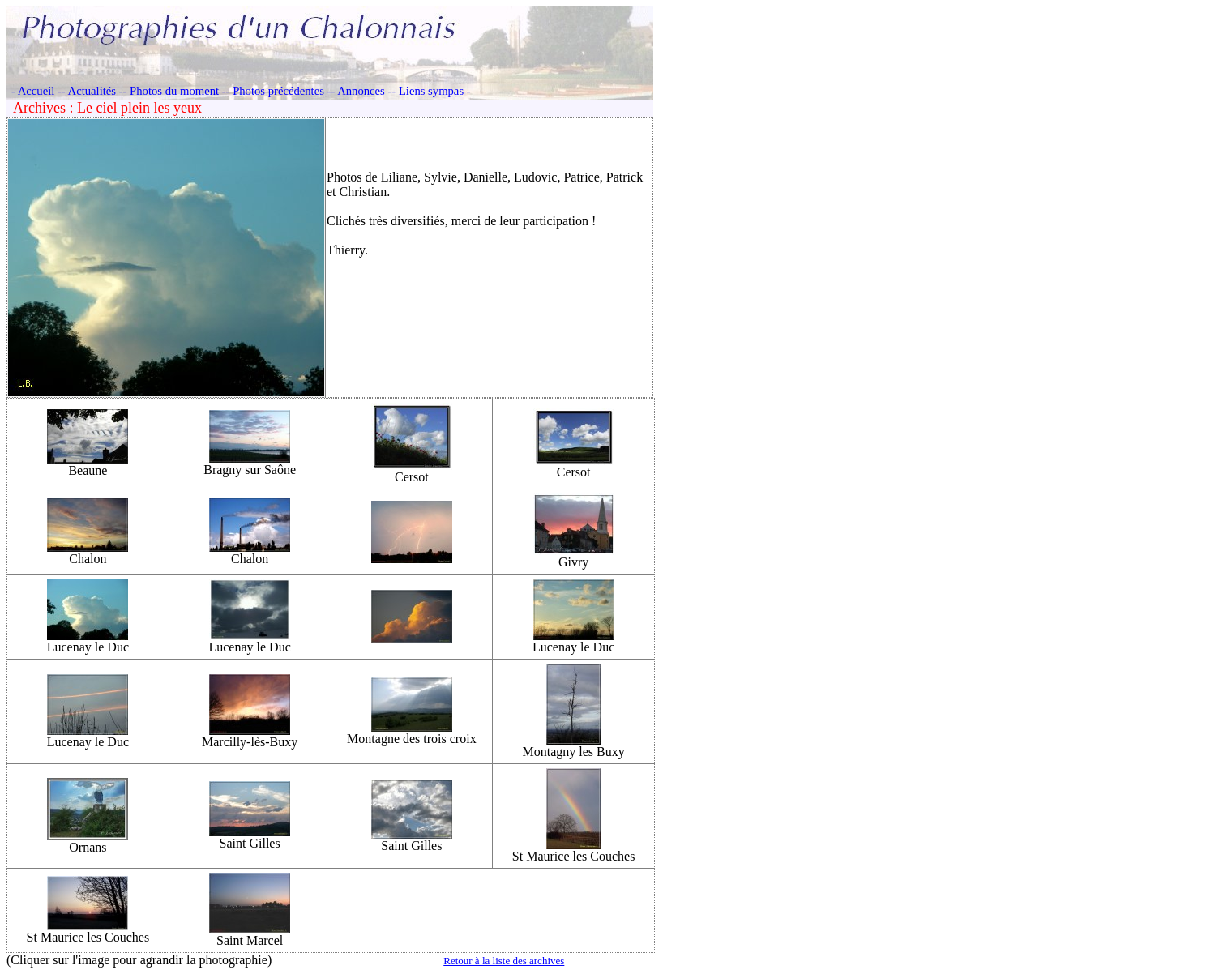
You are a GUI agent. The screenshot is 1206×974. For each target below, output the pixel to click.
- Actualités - (92, 90)
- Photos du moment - (174, 90)
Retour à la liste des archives (503, 961)
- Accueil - (36, 90)
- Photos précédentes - (278, 90)
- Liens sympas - (430, 90)
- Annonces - (361, 90)
